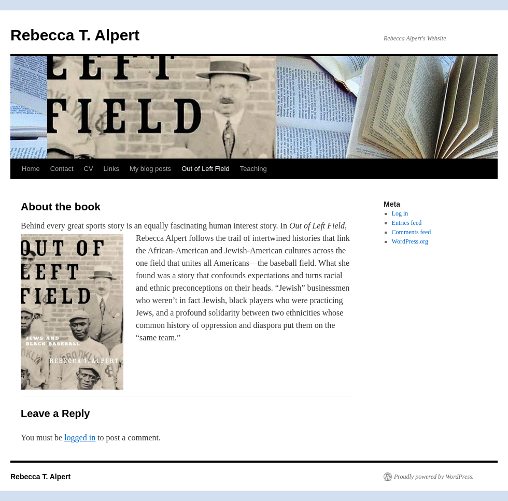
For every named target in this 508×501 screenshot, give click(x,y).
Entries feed (407, 222)
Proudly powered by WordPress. (434, 476)
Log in (400, 213)
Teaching (253, 169)
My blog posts (150, 169)
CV (88, 169)
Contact (62, 169)
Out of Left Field (205, 169)
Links (111, 169)
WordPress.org (410, 241)
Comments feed (411, 232)
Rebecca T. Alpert (74, 35)
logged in (79, 437)
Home (31, 169)
